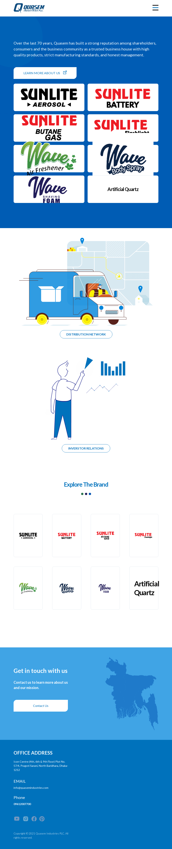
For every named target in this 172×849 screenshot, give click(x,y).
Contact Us (40, 705)
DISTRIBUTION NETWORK (86, 334)
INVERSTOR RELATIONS (86, 448)
